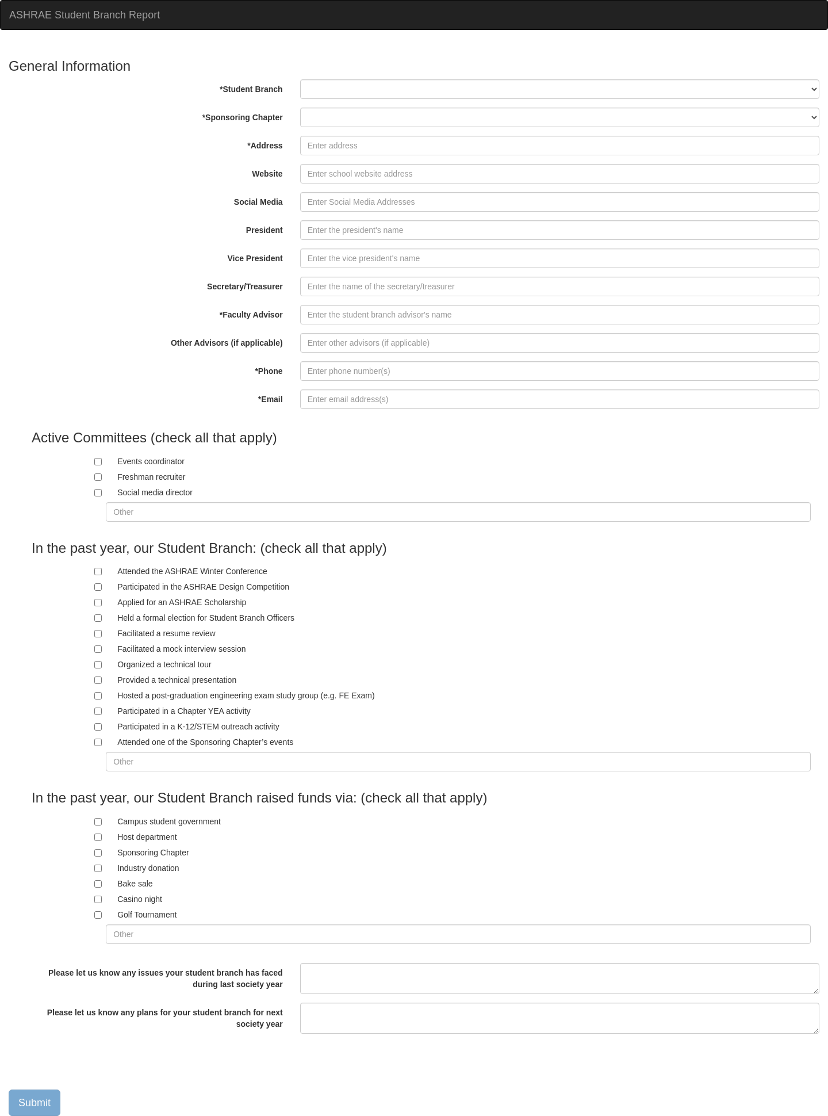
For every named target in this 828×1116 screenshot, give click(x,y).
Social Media (258, 202)
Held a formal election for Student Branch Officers (205, 617)
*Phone (268, 371)
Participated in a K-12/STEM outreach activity (198, 726)
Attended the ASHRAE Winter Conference (192, 571)
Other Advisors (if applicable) (227, 342)
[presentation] (96, 1064)
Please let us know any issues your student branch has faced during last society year (165, 978)
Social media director (155, 492)
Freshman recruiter (151, 476)
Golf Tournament (147, 914)
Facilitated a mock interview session (181, 648)
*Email (270, 399)
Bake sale (134, 883)
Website (267, 173)
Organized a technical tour (164, 664)
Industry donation (148, 868)
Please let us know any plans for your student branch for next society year (165, 1018)
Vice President (254, 258)
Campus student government (169, 821)
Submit (34, 1103)
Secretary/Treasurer (245, 286)
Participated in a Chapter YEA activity (184, 711)
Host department (147, 837)
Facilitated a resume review (166, 633)
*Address (264, 145)
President (264, 230)
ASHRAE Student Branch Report (84, 15)
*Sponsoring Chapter (242, 117)
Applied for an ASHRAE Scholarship (181, 602)
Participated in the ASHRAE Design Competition (203, 586)
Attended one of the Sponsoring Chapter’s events (205, 742)
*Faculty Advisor (251, 314)
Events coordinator (151, 461)
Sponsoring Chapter (153, 852)
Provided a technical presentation (176, 680)
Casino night (139, 899)
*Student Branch (251, 89)
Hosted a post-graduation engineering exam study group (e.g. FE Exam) (245, 695)
